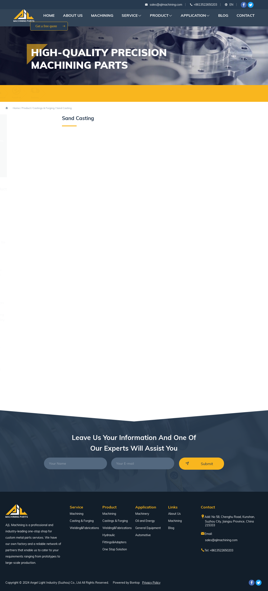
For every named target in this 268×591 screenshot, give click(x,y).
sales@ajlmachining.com (166, 4)
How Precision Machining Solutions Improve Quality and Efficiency (28, 319)
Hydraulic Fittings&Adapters (114, 538)
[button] (254, 244)
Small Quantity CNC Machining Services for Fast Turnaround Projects (27, 297)
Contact (246, 15)
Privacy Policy (151, 583)
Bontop (135, 583)
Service (132, 15)
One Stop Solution (25, 172)
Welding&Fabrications (28, 140)
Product (161, 15)
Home (49, 15)
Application (195, 15)
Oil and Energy (145, 521)
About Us (73, 15)
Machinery (142, 514)
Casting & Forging (82, 521)
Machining (102, 15)
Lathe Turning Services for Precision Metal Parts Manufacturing (28, 247)
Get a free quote (51, 26)
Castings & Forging (43, 108)
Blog (223, 15)
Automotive (143, 535)
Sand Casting (64, 108)
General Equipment (148, 528)
